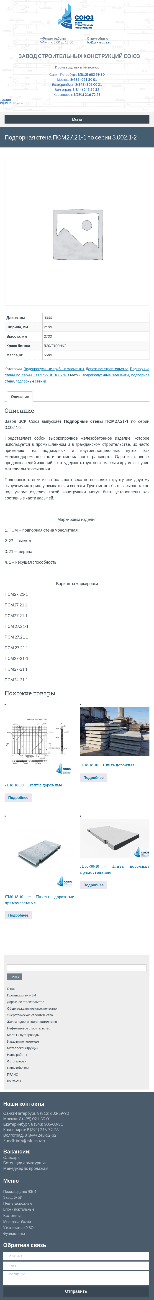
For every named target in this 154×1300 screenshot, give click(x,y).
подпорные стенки (30, 381)
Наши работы (17, 1055)
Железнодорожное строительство (32, 1022)
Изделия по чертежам (23, 1041)
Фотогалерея (16, 1061)
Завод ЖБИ (13, 1197)
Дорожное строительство (107, 369)
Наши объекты (18, 1068)
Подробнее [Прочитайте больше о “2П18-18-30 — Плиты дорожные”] (18, 797)
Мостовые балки (17, 1222)
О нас (11, 989)
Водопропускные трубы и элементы (54, 369)
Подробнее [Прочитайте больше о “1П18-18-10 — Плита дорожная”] (94, 777)
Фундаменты (14, 1233)
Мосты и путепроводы (23, 1035)
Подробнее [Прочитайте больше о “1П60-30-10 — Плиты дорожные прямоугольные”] (94, 885)
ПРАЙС (12, 1074)
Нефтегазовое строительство (28, 1028)
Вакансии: (16, 1151)
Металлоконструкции (22, 1048)
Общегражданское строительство (32, 1008)
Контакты (14, 1081)
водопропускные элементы (106, 375)
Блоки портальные (18, 1209)
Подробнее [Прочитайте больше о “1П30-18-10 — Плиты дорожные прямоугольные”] (18, 915)
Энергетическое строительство (30, 1015)
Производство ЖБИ (21, 995)
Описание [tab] (20, 396)
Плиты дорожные (17, 1203)
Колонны (12, 1215)
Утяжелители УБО (18, 1227)
